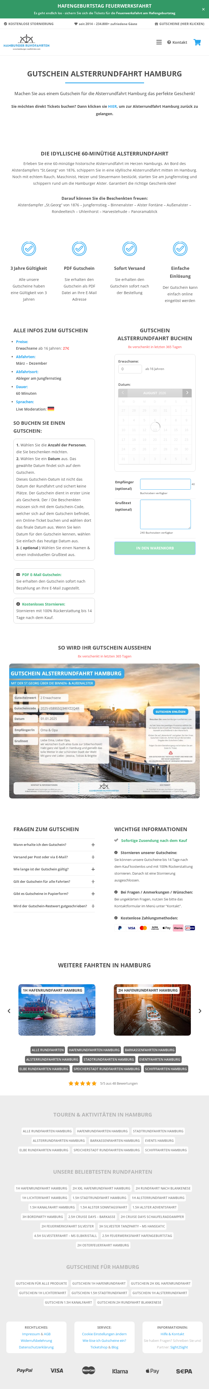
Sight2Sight (179, 1347)
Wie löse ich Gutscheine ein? (104, 1340)
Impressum (31, 1334)
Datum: (124, 384)
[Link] (26, 42)
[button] (9, 1011)
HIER (112, 106)
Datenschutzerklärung (36, 1347)
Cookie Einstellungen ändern (104, 1334)
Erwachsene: (128, 361)
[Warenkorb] (197, 42)
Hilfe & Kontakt (172, 1334)
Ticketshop (99, 1347)
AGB (47, 1334)
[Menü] (159, 42)
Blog (114, 1347)
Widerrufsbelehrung (36, 1340)
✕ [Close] (203, 9)
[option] (57, 1010)
